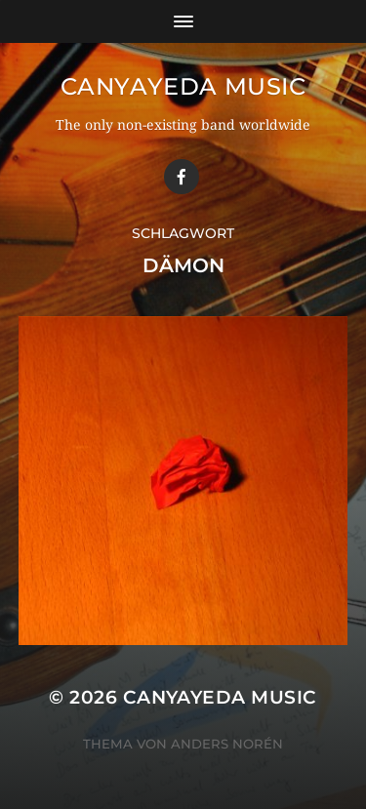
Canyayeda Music (183, 86)
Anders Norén (227, 743)
